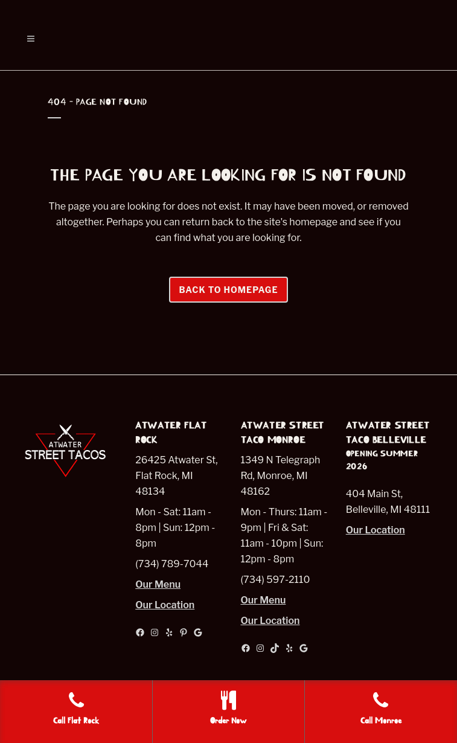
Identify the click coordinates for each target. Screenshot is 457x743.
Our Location (164, 605)
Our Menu (158, 584)
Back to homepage (228, 290)
